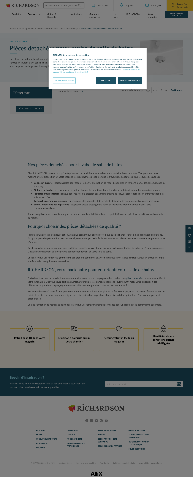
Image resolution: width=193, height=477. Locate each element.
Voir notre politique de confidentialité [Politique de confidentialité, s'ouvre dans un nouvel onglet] (74, 72)
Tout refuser (106, 80)
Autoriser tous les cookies (130, 80)
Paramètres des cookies (64, 80)
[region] (98, 68)
